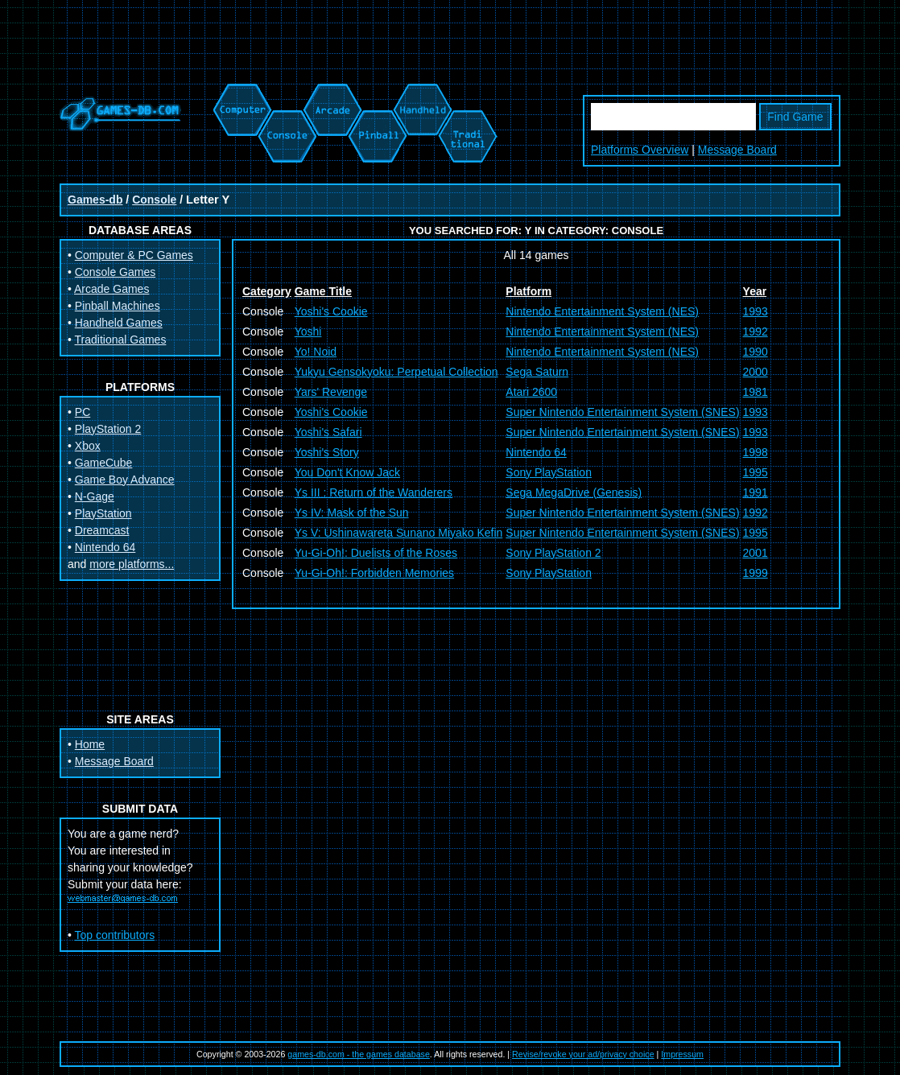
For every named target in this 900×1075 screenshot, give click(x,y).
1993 (755, 311)
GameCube (104, 462)
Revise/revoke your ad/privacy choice (583, 1054)
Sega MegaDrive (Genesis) (574, 492)
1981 (755, 391)
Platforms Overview (639, 149)
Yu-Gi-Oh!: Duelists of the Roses (376, 552)
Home (90, 744)
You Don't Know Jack (347, 472)
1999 (755, 572)
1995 (755, 472)
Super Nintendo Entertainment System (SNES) (622, 412)
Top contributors (115, 935)
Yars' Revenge (331, 391)
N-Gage (94, 496)
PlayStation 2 (108, 428)
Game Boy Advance (125, 479)
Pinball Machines (117, 305)
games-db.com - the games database (358, 1054)
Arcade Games (111, 288)
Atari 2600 (531, 391)
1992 (755, 331)
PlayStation (103, 513)
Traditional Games (121, 339)
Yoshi (308, 331)
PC (82, 412)
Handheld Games (119, 322)
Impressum (682, 1054)
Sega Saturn (537, 371)
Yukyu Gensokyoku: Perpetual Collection (396, 371)
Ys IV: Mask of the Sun (352, 512)
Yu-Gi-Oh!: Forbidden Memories (374, 572)
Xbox (88, 445)
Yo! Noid (315, 351)
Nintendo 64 (105, 547)
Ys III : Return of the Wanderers (373, 492)
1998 (755, 452)
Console (154, 199)
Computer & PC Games (134, 255)
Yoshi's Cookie (331, 311)
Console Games (115, 272)
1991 (755, 492)
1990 (755, 351)
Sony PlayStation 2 (553, 552)
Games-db (95, 199)
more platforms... (131, 564)
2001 (755, 552)
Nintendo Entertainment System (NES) (602, 311)
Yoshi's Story (327, 452)
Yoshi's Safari (328, 432)
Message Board (737, 149)
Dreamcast (102, 530)
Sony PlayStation (549, 472)
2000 (755, 371)
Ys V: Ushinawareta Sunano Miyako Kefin (399, 532)
